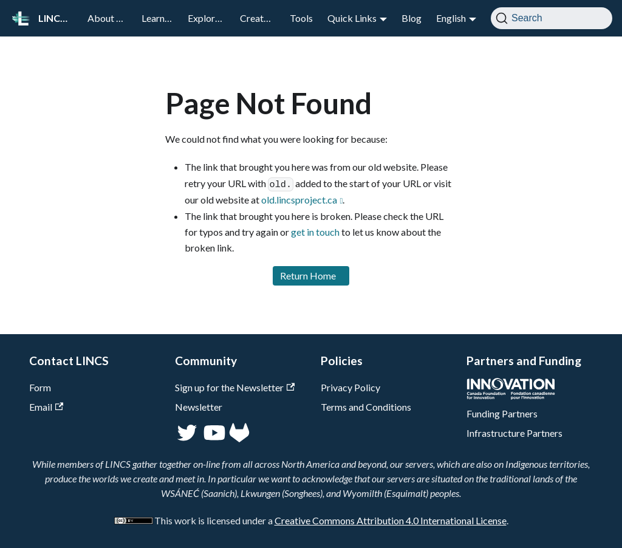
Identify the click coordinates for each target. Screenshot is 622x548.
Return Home (308, 275)
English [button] (451, 18)
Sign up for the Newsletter (235, 387)
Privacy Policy (350, 387)
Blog (412, 18)
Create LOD (261, 18)
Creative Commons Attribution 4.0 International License (391, 520)
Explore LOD (210, 18)
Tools (301, 18)
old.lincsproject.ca (299, 199)
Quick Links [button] (352, 18)
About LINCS (110, 18)
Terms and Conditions (366, 407)
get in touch (315, 232)
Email (46, 407)
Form (40, 387)
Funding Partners (502, 413)
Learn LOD (161, 18)
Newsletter (198, 407)
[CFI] (510, 396)
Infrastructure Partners (514, 433)
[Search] (551, 18)
